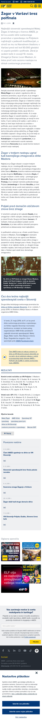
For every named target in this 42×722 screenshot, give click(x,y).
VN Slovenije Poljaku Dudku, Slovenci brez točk (20, 517)
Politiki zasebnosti (30, 637)
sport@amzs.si (26, 666)
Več (4, 461)
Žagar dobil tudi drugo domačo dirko (18, 501)
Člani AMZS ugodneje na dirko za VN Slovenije (18, 453)
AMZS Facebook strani (24, 341)
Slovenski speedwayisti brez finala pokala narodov (20, 470)
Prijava (36, 642)
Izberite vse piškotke (21, 703)
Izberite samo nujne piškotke (21, 711)
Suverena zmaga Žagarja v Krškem (17, 487)
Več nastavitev (21, 717)
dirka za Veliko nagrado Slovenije (14, 307)
